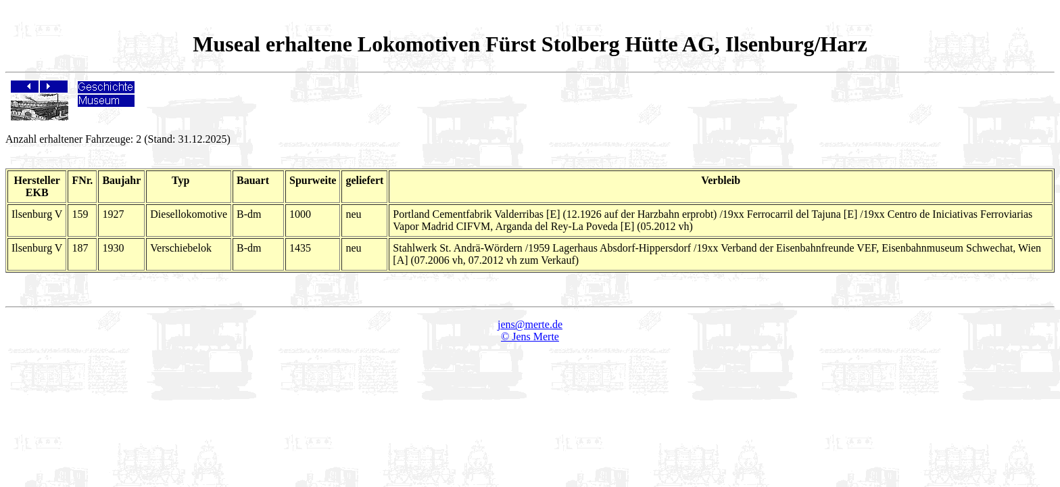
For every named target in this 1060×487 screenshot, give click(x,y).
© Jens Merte (530, 336)
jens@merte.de (530, 324)
